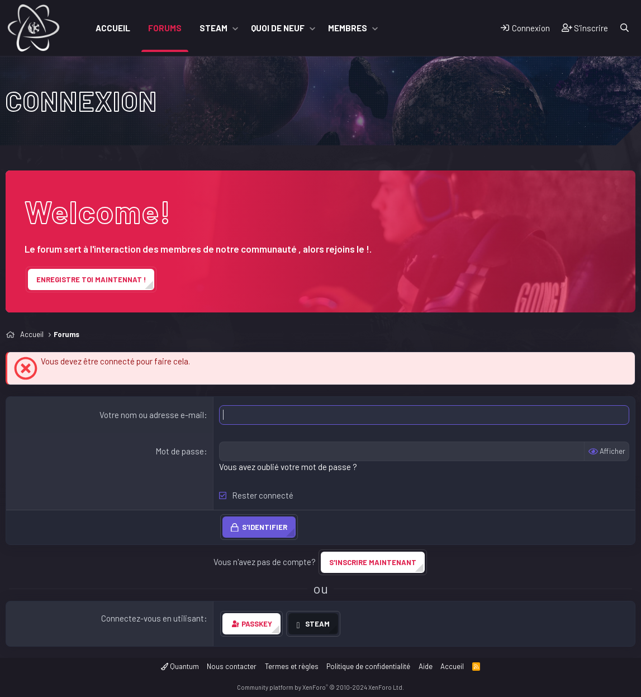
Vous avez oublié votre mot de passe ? (288, 467)
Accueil (113, 28)
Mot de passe (179, 451)
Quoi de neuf (278, 28)
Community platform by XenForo (320, 687)
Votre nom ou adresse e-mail (151, 415)
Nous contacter (232, 666)
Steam (213, 28)
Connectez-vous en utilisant (152, 618)
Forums (165, 28)
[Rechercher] (624, 28)
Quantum (180, 666)
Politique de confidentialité (368, 666)
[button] (235, 28)
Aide (426, 666)
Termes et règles (292, 666)
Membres (347, 28)
